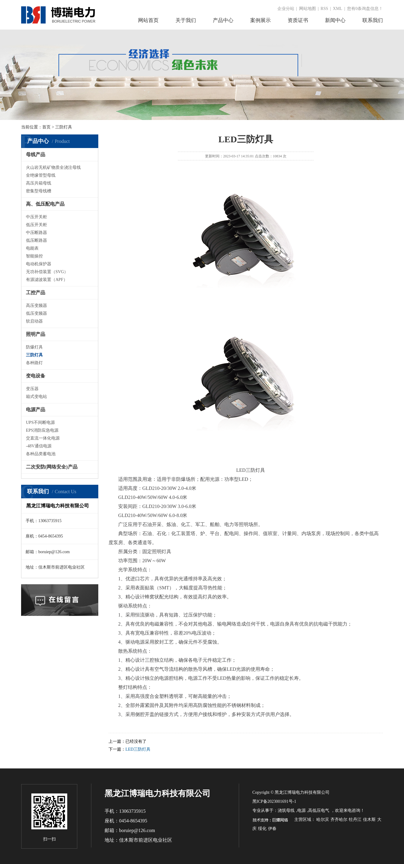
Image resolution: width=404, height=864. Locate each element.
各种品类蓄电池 (40, 454)
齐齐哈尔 (338, 819)
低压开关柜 (36, 224)
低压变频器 (36, 313)
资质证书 (298, 20)
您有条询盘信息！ (365, 8)
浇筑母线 (286, 810)
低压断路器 (36, 240)
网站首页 (148, 20)
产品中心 (223, 20)
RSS (324, 8)
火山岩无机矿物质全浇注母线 (53, 167)
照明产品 (35, 334)
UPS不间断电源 (40, 422)
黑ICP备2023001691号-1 (274, 801)
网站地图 (307, 8)
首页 (46, 127)
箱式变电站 (36, 396)
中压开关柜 (36, 217)
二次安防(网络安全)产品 (51, 466)
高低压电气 (318, 810)
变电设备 (35, 375)
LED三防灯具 (137, 749)
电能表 (32, 248)
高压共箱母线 (38, 183)
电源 (301, 810)
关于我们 (185, 20)
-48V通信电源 (39, 446)
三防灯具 (34, 355)
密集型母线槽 (38, 191)
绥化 (262, 828)
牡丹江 (355, 819)
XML (337, 8)
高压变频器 (36, 305)
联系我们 (372, 20)
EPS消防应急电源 (42, 430)
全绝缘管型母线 (40, 175)
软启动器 (34, 321)
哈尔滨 (322, 819)
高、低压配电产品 (45, 204)
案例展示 (260, 20)
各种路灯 (34, 363)
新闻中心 (335, 20)
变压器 (32, 388)
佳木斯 (369, 819)
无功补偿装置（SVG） (47, 272)
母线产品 (35, 154)
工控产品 (35, 292)
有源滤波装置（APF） (47, 279)
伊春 (272, 828)
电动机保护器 (38, 264)
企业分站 (285, 8)
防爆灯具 (34, 347)
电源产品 (35, 409)
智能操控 (34, 256)
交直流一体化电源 (43, 438)
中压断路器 (36, 232)
